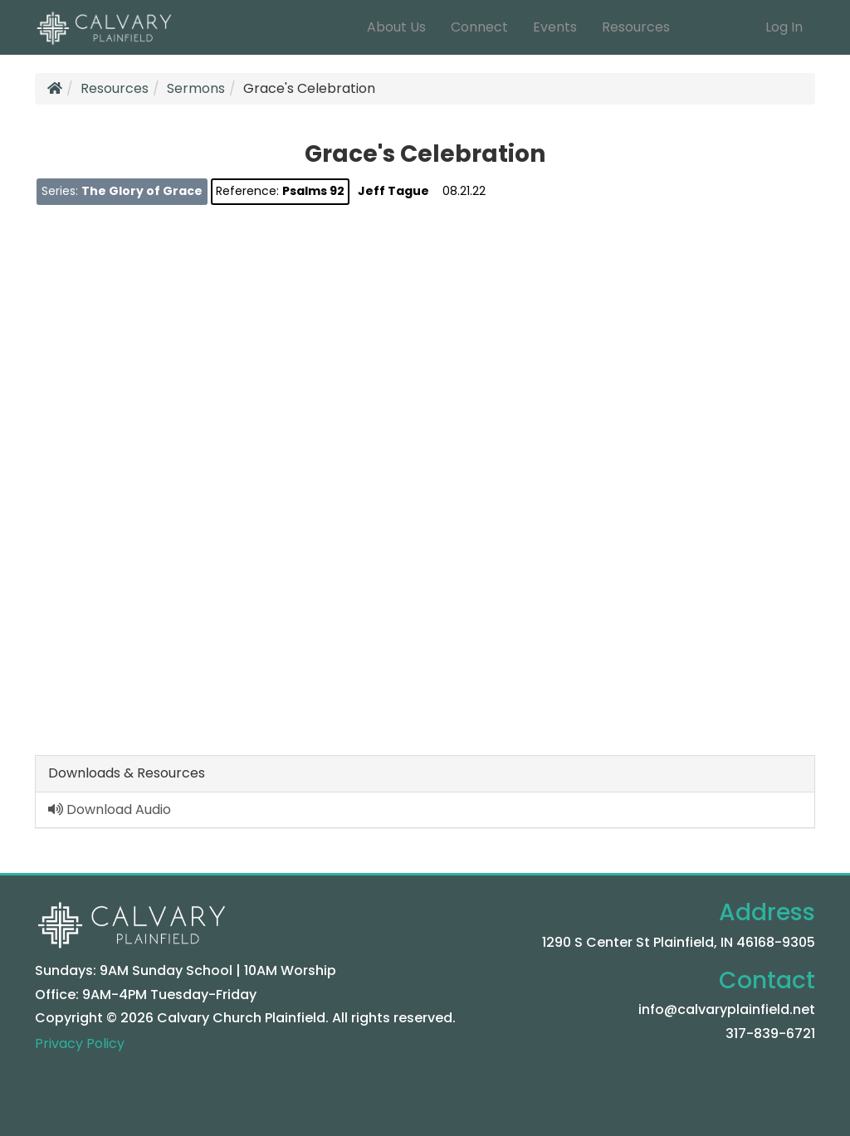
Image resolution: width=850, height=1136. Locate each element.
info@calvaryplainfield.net (726, 1009)
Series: (122, 191)
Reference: (280, 191)
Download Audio (109, 809)
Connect (479, 27)
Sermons (196, 88)
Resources (636, 27)
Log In (784, 27)
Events (555, 27)
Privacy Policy (80, 1043)
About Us (396, 27)
